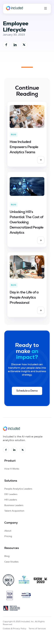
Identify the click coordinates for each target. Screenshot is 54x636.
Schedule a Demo (27, 391)
